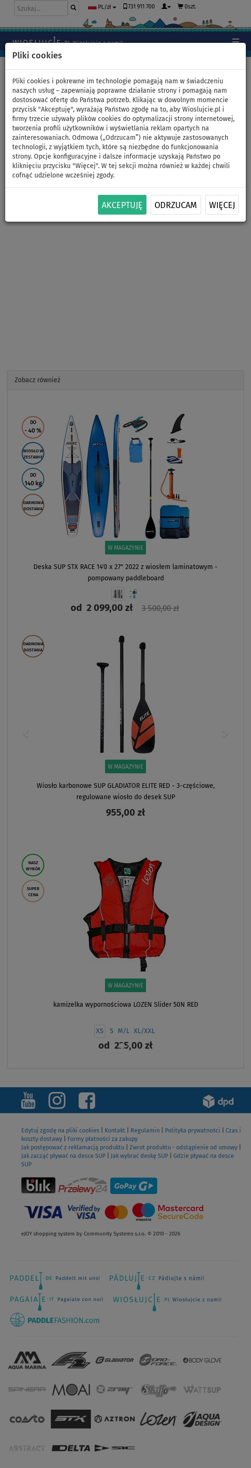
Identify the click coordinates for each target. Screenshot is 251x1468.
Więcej (222, 205)
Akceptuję (122, 205)
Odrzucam (175, 205)
